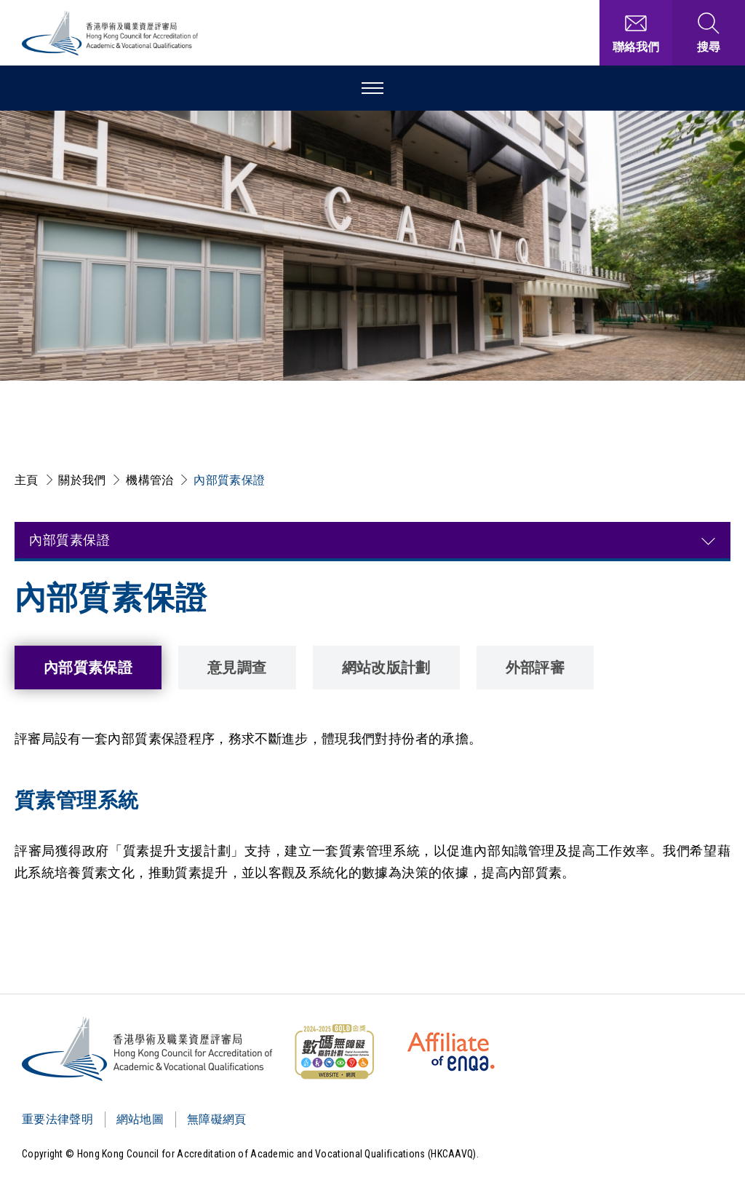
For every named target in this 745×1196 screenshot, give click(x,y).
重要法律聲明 (57, 1119)
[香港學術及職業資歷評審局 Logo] (110, 33)
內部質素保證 (229, 480)
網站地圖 (140, 1119)
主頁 (27, 480)
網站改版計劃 (386, 667)
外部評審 (535, 667)
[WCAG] (334, 1052)
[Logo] (148, 1049)
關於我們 (81, 480)
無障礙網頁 (217, 1119)
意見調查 (236, 667)
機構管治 (149, 480)
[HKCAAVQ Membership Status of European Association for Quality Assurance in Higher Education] (451, 1052)
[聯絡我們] (635, 33)
